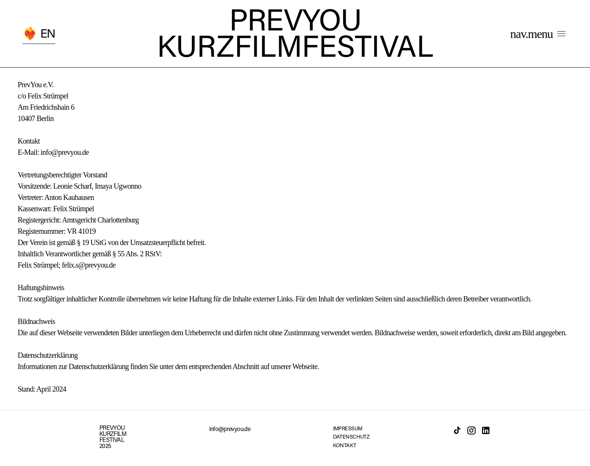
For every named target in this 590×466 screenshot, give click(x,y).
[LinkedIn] (486, 430)
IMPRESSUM (347, 429)
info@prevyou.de (229, 430)
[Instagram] (471, 430)
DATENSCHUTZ (351, 437)
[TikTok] (457, 430)
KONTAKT (344, 446)
